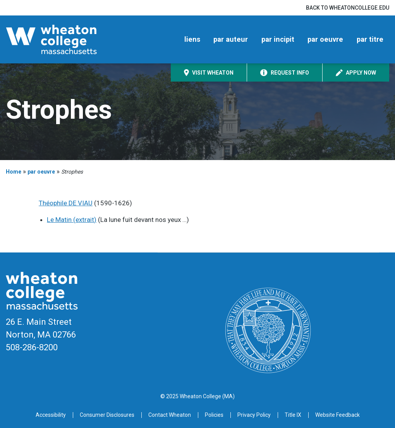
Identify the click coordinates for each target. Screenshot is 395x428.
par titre (370, 39)
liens (192, 39)
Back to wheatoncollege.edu (347, 8)
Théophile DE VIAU (66, 203)
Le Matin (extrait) (71, 219)
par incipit (277, 39)
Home (13, 172)
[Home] (64, 39)
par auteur (230, 39)
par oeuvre (325, 39)
